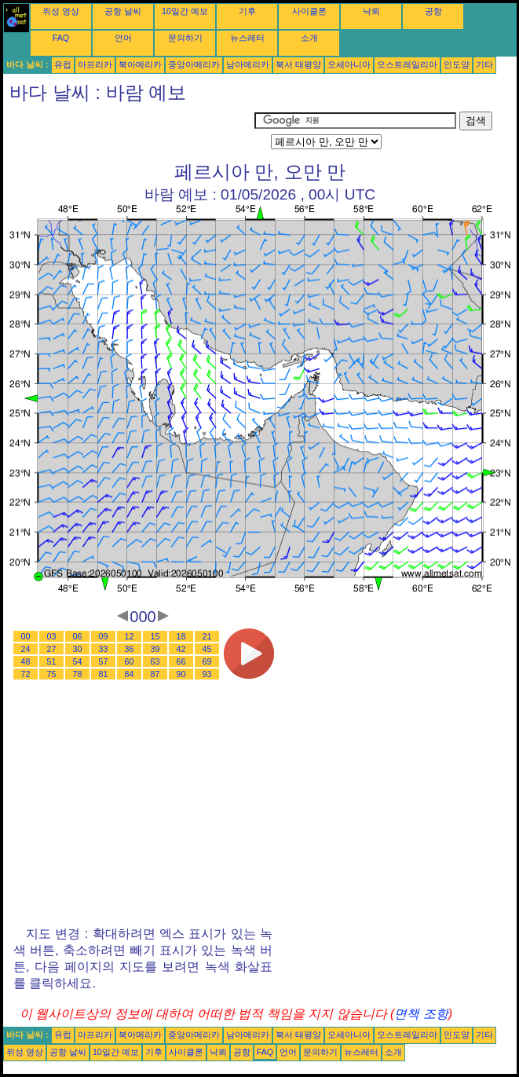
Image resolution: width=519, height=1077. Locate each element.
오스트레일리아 (407, 64)
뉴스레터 (247, 37)
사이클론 (309, 11)
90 (181, 674)
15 (155, 636)
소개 (309, 37)
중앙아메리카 (194, 64)
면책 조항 (421, 1013)
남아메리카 (247, 64)
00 (26, 636)
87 (155, 674)
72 (26, 674)
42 (181, 649)
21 (207, 636)
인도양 (457, 64)
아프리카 (95, 64)
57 (103, 661)
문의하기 (185, 37)
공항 (433, 11)
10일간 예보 (185, 11)
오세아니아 (349, 64)
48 (26, 661)
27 (52, 649)
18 (181, 636)
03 (52, 636)
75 (52, 674)
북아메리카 (140, 64)
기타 (484, 64)
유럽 (62, 64)
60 (129, 661)
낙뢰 (371, 11)
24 (26, 649)
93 (207, 674)
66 (181, 661)
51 (52, 661)
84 (129, 674)
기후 (247, 11)
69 (207, 661)
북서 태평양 (298, 64)
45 (207, 649)
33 (103, 649)
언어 (123, 37)
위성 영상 (60, 11)
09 (103, 636)
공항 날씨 (122, 11)
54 (77, 661)
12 (129, 636)
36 (129, 649)
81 (103, 674)
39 (155, 649)
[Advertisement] (128, 131)
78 (77, 674)
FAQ (61, 37)
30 (77, 649)
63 (155, 661)
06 (77, 636)
